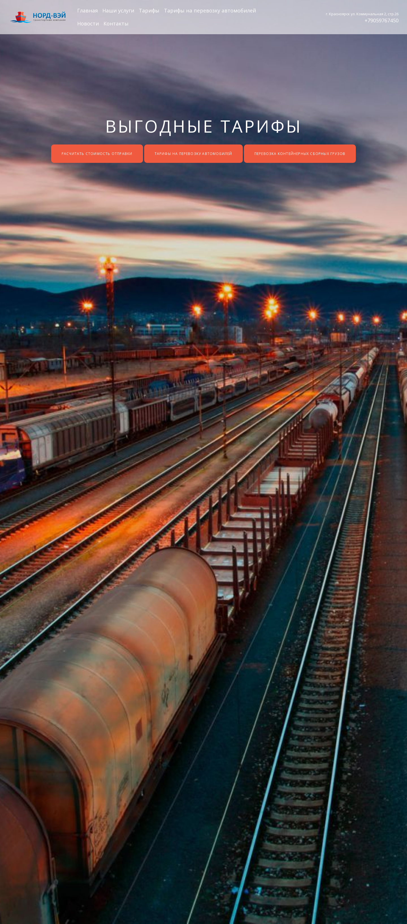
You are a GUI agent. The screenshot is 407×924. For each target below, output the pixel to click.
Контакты (116, 23)
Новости (88, 23)
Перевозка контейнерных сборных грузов (299, 153)
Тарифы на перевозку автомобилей (210, 10)
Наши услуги (118, 10)
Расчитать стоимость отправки (97, 153)
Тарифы (149, 10)
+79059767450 (382, 20)
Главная (87, 10)
